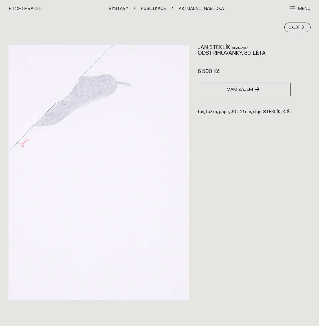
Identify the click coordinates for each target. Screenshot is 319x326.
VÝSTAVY (118, 8)
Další (296, 27)
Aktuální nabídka (201, 8)
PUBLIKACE (153, 8)
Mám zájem (242, 89)
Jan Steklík (214, 47)
